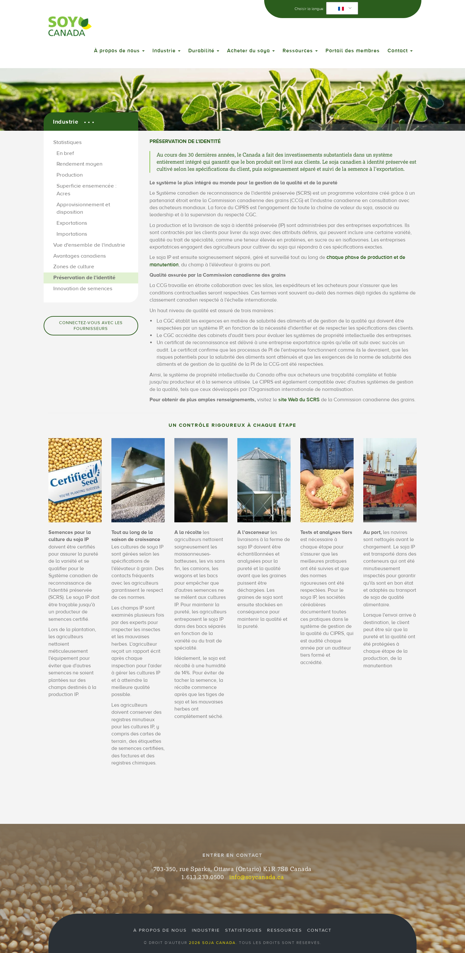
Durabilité (203, 50)
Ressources (300, 50)
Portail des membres (353, 50)
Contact (400, 50)
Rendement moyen (79, 164)
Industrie (166, 50)
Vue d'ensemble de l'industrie (89, 245)
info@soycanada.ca (256, 876)
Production (70, 175)
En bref (65, 153)
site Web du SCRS (299, 399)
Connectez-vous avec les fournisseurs (91, 325)
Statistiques (67, 142)
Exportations (72, 223)
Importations (72, 234)
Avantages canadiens (79, 256)
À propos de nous (119, 50)
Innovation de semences (82, 288)
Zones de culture (73, 266)
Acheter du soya (251, 50)
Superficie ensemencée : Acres (87, 189)
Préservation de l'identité (84, 277)
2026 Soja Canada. (213, 942)
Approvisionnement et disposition (83, 208)
